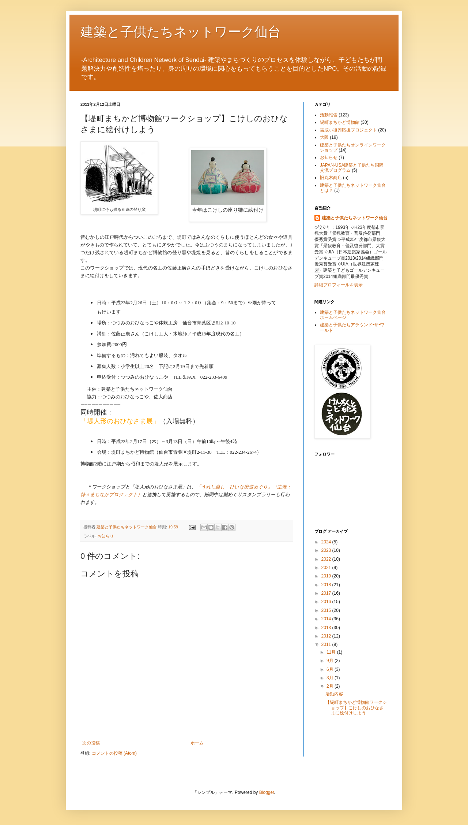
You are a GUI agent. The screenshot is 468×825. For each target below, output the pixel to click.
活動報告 (328, 115)
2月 (331, 686)
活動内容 (334, 693)
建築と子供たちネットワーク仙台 (180, 31)
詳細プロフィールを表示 (338, 284)
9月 (331, 660)
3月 (331, 677)
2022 (326, 559)
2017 (326, 593)
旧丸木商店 (331, 177)
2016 (326, 601)
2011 (326, 644)
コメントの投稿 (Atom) (114, 753)
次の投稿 (91, 743)
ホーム (197, 743)
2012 (326, 636)
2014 (326, 618)
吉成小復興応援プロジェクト (348, 130)
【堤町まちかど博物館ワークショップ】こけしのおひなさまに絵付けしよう (356, 708)
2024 (326, 542)
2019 (326, 576)
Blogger (266, 792)
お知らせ (106, 536)
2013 (326, 627)
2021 (326, 567)
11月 (332, 652)
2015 (326, 610)
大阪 (324, 137)
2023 (326, 550)
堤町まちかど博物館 (339, 122)
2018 (326, 584)
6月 (331, 669)
